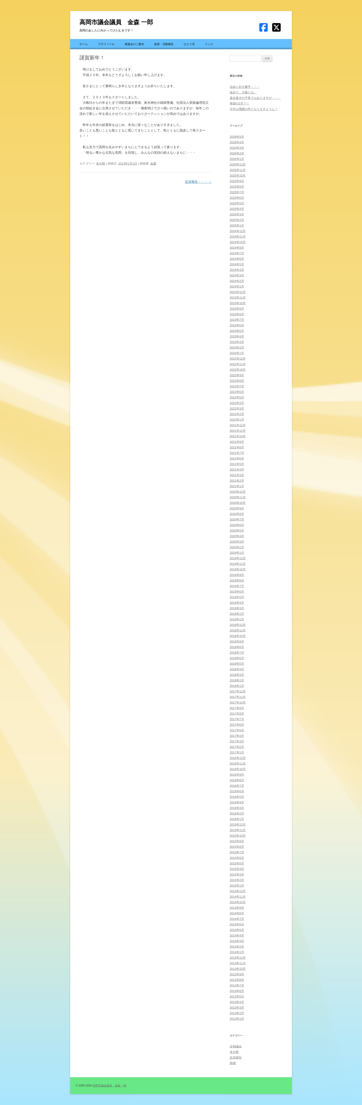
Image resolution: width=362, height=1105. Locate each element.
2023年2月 (237, 347)
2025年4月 (237, 209)
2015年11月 (238, 830)
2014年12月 (238, 891)
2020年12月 (238, 491)
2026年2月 (237, 153)
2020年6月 (237, 525)
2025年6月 (237, 197)
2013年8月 (237, 980)
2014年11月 (238, 896)
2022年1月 (237, 419)
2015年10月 (238, 835)
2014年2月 (237, 946)
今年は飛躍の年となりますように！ (254, 109)
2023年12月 (238, 292)
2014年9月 (237, 907)
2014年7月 (237, 919)
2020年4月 (237, 536)
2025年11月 (238, 170)
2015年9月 (237, 841)
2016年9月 (237, 774)
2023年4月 (237, 336)
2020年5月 (237, 530)
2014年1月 (237, 952)
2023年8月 (237, 314)
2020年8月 (237, 514)
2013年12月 (238, 957)
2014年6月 (237, 924)
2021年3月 (237, 475)
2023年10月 (238, 303)
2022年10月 (238, 369)
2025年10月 (238, 175)
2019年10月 (238, 569)
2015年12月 (238, 824)
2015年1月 (237, 885)
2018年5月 (237, 663)
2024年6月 (237, 258)
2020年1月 (237, 552)
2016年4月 (237, 802)
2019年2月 (237, 613)
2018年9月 (237, 641)
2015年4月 (237, 869)
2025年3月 (237, 214)
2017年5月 (237, 730)
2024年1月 (237, 286)
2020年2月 (237, 547)
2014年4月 (237, 935)
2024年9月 (237, 247)
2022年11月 (238, 364)
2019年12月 (238, 558)
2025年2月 (237, 220)
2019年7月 (237, 586)
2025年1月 (237, 225)
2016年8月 (237, 780)
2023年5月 (237, 331)
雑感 (233, 1063)
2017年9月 (237, 708)
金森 (153, 163)
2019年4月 (237, 602)
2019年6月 (237, 591)
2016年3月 (237, 808)
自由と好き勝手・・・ (245, 87)
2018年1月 (237, 686)
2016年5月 (237, 797)
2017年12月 (238, 691)
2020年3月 (237, 541)
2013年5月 (237, 996)
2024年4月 (237, 270)
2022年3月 (237, 408)
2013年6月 (237, 991)
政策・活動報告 (164, 44)
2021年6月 (237, 458)
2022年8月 (237, 381)
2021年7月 (237, 453)
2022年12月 (238, 358)
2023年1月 (237, 353)
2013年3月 (237, 1007)
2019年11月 (238, 564)
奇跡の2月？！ (239, 103)
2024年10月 (238, 242)
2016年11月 (238, 763)
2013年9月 (237, 974)
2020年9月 (237, 508)
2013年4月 (237, 1002)
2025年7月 (237, 192)
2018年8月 (237, 647)
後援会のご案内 (134, 44)
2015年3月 (237, 874)
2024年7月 (237, 253)
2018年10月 (238, 636)
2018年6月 (237, 658)
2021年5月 (237, 464)
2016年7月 (237, 785)
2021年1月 (237, 486)
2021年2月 (237, 480)
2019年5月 (237, 597)
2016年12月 (238, 758)
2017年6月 (237, 724)
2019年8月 (237, 580)
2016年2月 (237, 813)
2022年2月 (237, 414)
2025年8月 (237, 186)
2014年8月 (237, 913)
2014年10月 (238, 902)
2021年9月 (237, 442)
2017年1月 (237, 752)
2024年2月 (237, 281)
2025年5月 (237, 203)
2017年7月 (237, 719)
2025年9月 (237, 181)
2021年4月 (237, 469)
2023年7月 (237, 319)
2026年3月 (237, 148)
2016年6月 (237, 791)
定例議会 (236, 1046)
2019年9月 (237, 575)
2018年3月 (237, 674)
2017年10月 (238, 702)
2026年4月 (237, 142)
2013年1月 (237, 1018)
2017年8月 (237, 713)
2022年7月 (237, 386)
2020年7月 (237, 519)
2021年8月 (237, 447)
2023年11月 (238, 297)
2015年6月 (237, 858)
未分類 (100, 163)
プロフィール (106, 44)
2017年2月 (237, 747)
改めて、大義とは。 (243, 92)
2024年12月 (238, 231)
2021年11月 (238, 430)
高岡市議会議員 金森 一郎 (116, 22)
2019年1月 (237, 619)
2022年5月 (237, 397)
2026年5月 (237, 136)
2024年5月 (237, 264)
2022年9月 (237, 375)
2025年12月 (238, 164)
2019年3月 (237, 608)
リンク (209, 44)
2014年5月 (237, 930)
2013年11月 (238, 963)
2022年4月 (237, 403)
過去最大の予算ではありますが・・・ (255, 98)
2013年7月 (237, 985)
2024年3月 (237, 275)
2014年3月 (237, 941)
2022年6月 (237, 392)
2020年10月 (238, 503)
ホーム (83, 44)
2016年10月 (238, 769)
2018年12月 (238, 625)
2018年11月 (238, 630)
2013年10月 (238, 968)
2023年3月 (237, 342)
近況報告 (236, 1057)
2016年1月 (237, 819)
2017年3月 (237, 741)
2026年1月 (237, 159)
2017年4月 (237, 736)
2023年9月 (237, 308)
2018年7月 (237, 652)
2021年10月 (238, 436)
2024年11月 (238, 236)
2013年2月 (237, 1013)
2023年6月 (237, 325)
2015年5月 (237, 863)
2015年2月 (237, 880)
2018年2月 (237, 680)
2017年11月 (238, 697)
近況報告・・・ (198, 182)
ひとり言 (189, 44)
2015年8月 (237, 846)
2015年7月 (237, 852)
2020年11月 (238, 497)
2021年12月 (238, 425)
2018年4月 (237, 669)
